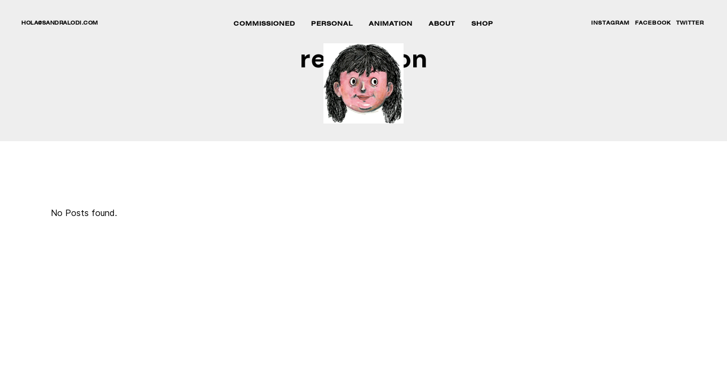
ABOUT (442, 24)
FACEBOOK (653, 23)
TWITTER (690, 23)
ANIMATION (391, 24)
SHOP (482, 24)
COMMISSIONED (264, 24)
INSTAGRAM (610, 23)
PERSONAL (332, 24)
